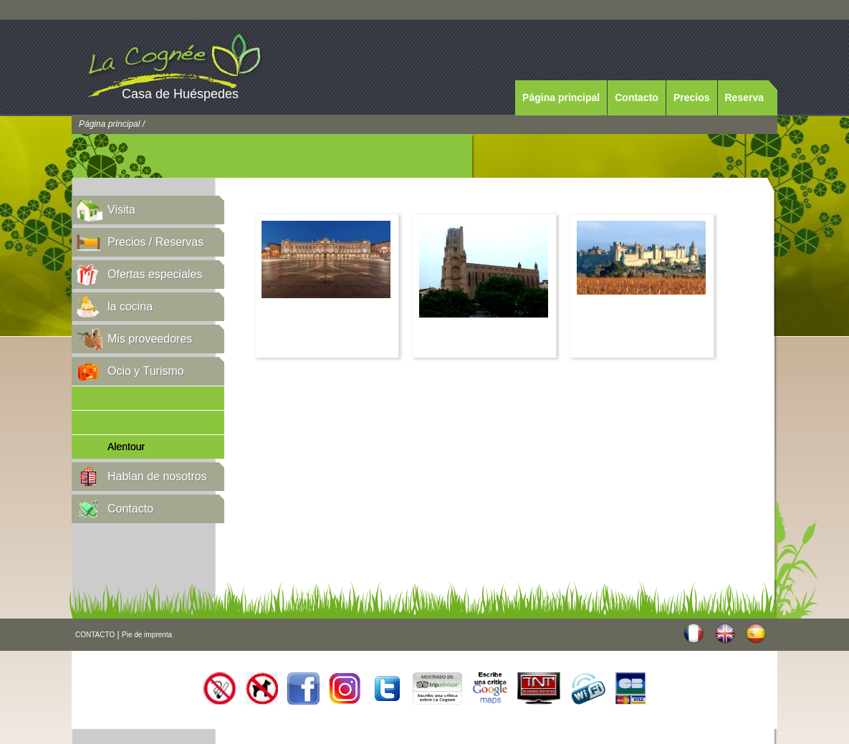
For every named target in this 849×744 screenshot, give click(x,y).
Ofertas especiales (155, 274)
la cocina (130, 306)
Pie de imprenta (147, 635)
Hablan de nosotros (157, 476)
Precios (691, 97)
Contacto (636, 97)
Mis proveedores (149, 339)
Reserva (744, 97)
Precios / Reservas (155, 242)
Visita (121, 210)
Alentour (126, 446)
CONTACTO (95, 635)
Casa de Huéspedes (180, 94)
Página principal (561, 97)
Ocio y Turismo (145, 371)
